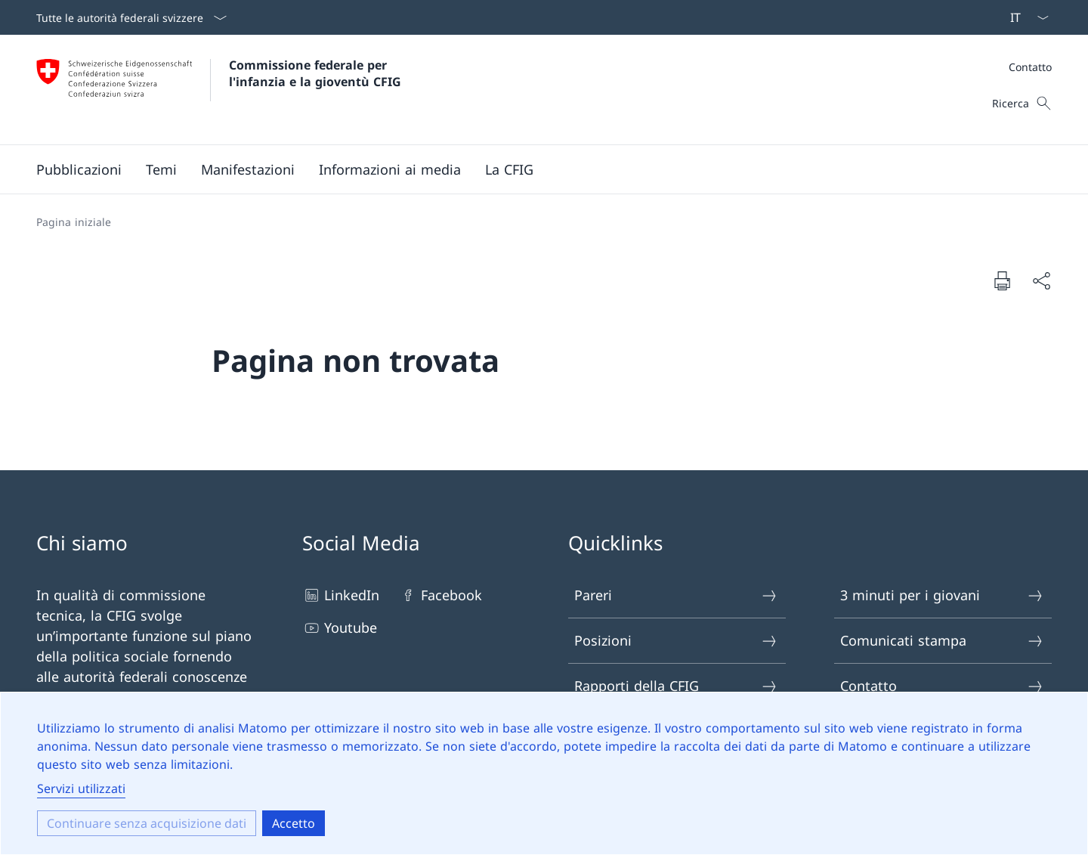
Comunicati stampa (942, 640)
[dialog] (544, 773)
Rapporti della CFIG (676, 686)
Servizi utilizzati (81, 788)
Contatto (1030, 67)
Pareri (676, 595)
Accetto (293, 823)
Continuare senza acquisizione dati (146, 823)
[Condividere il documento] (1041, 280)
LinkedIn (340, 595)
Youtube (339, 627)
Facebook (440, 595)
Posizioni (676, 640)
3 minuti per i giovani (942, 595)
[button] (79, 169)
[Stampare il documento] (1002, 280)
